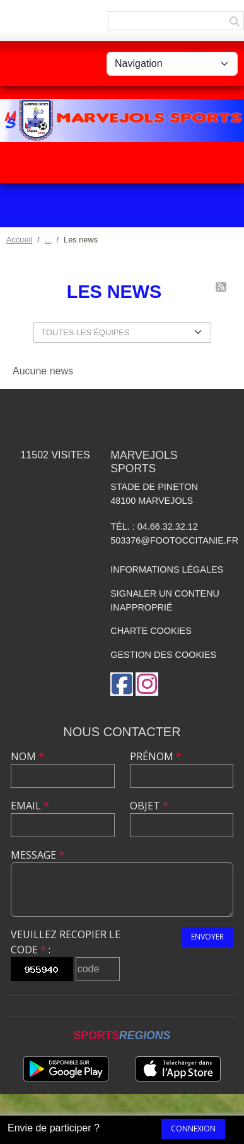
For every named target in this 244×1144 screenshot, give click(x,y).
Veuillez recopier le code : (65, 941)
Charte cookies (150, 631)
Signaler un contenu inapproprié (164, 600)
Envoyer (207, 936)
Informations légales (166, 569)
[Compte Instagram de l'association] (147, 684)
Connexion (193, 1128)
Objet (149, 806)
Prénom (156, 756)
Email (30, 806)
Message (37, 855)
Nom (27, 756)
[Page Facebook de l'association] (121, 684)
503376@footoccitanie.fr (174, 540)
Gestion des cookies (163, 655)
